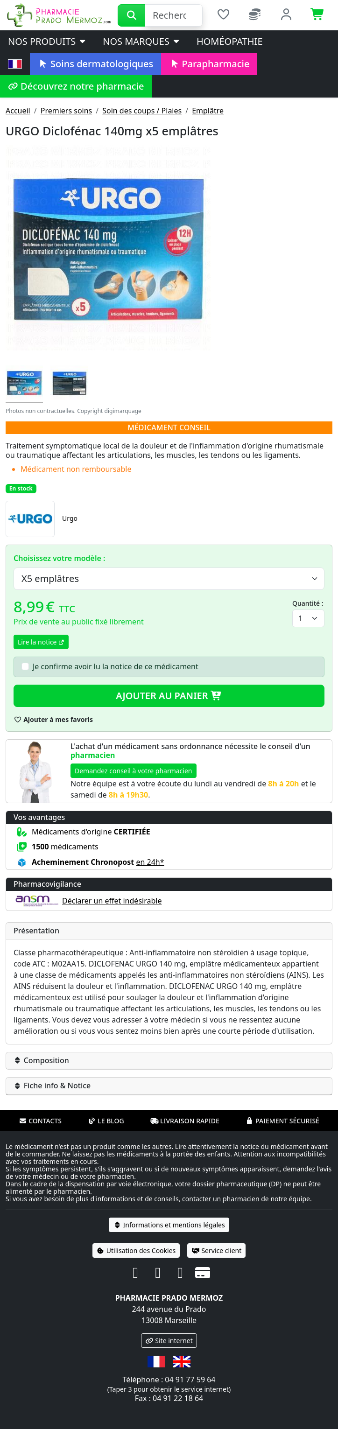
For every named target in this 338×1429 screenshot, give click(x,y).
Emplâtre (208, 110)
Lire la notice (41, 641)
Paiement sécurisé (282, 1120)
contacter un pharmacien (221, 1198)
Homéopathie (230, 41)
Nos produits (47, 41)
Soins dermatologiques (95, 63)
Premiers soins (66, 110)
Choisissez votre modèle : (59, 558)
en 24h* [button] (150, 862)
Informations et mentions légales (169, 1224)
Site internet (169, 1340)
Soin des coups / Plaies (142, 110)
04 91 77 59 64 (190, 1379)
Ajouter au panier (169, 695)
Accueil (18, 110)
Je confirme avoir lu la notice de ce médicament (115, 666)
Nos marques (142, 41)
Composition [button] (41, 1060)
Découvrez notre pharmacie (76, 86)
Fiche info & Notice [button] (52, 1085)
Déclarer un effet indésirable (112, 901)
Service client (216, 1250)
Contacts (40, 1120)
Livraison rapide (184, 1120)
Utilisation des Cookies (136, 1250)
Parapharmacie (209, 63)
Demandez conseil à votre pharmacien (133, 770)
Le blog (106, 1120)
